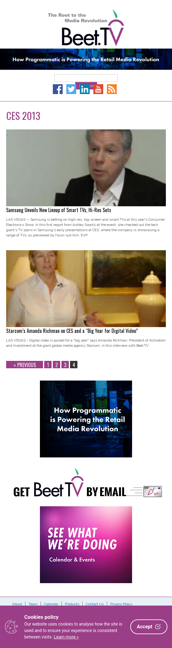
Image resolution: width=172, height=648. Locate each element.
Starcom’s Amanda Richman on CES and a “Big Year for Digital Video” (72, 330)
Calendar (51, 604)
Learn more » (66, 636)
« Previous (25, 364)
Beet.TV (86, 27)
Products (72, 604)
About (17, 604)
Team (33, 604)
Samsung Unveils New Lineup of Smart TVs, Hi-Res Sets (58, 210)
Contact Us (95, 604)
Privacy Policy (121, 604)
